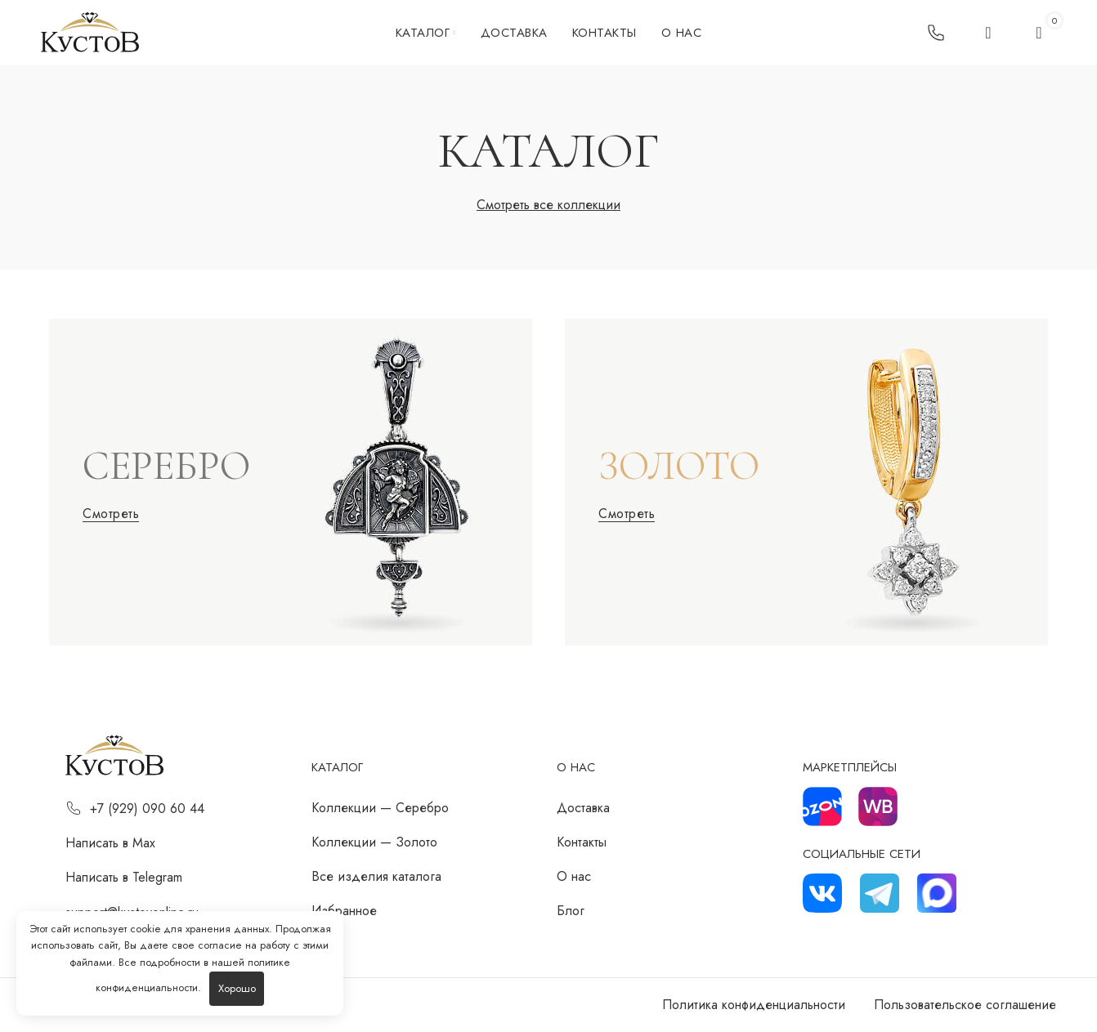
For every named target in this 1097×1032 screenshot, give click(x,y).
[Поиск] (988, 32)
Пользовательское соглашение (965, 1004)
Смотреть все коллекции (548, 204)
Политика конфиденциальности (753, 1004)
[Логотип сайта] (90, 31)
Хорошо (237, 988)
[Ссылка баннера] (290, 482)
